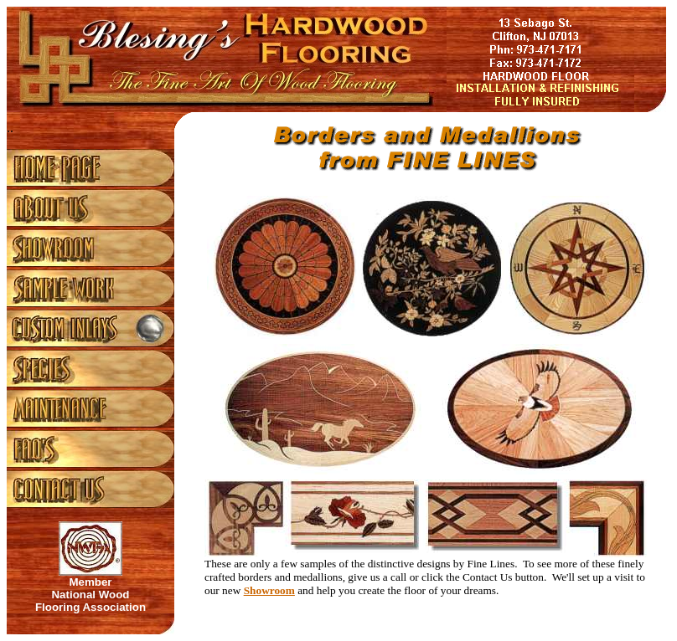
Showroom (269, 590)
